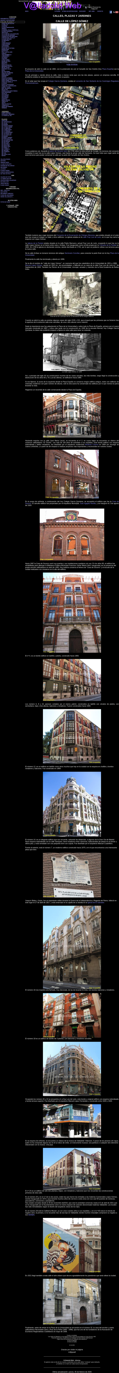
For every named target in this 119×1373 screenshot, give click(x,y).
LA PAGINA (57, 11)
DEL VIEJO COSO (6, 154)
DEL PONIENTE (6, 151)
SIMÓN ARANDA (6, 100)
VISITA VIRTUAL (5, 183)
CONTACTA (100, 11)
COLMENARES (5, 40)
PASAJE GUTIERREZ (7, 78)
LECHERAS (5, 57)
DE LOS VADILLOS (6, 135)
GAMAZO (4, 53)
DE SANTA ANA (6, 145)
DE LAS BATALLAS (7, 133)
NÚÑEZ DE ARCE (6, 74)
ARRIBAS (4, 28)
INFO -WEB (91, 11)
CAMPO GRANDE (6, 113)
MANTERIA (4, 62)
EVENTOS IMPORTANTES (7, 172)
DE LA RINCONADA (7, 129)
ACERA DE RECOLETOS (8, 23)
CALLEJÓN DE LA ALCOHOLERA (10, 34)
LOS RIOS (3, 169)
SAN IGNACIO (5, 95)
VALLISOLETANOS (5, 159)
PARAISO (4, 76)
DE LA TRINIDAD (6, 131)
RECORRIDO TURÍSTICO (7, 193)
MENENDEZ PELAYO (7, 66)
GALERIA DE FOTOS (6, 177)
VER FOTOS (71, 65)
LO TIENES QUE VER (6, 178)
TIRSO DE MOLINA (6, 104)
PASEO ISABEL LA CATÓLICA (9, 80)
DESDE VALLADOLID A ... (7, 196)
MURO (3, 70)
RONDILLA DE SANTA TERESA (9, 91)
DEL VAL (4, 153)
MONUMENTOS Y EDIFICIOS (8, 18)
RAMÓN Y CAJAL (6, 87)
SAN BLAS (4, 93)
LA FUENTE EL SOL (7, 115)
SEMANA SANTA (5, 162)
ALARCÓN (4, 26)
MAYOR (3, 155)
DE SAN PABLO (6, 144)
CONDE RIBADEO (6, 43)
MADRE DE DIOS (6, 61)
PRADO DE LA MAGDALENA (9, 85)
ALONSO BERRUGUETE (8, 27)
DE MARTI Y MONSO (7, 137)
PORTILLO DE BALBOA (8, 84)
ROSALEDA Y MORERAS (8, 114)
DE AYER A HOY (5, 182)
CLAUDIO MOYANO (7, 39)
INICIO (27, 11)
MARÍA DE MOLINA (6, 65)
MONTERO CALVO (6, 69)
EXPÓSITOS (5, 50)
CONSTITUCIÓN (6, 44)
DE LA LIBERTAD (6, 128)
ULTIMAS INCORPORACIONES (70, 11)
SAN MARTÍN (5, 96)
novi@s (31, 1215)
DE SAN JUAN (5, 142)
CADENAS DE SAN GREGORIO (10, 36)
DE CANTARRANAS (7, 122)
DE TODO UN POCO (6, 173)
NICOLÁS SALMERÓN (7, 72)
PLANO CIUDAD (5, 185)
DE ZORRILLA (5, 147)
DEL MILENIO (5, 150)
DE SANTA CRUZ (6, 146)
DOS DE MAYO (5, 47)
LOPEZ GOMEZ (5, 60)
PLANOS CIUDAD (5, 170)
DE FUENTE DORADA (7, 125)
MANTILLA (4, 63)
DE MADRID (5, 136)
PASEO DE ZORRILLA (7, 82)
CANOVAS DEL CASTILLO (8, 37)
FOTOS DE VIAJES (5, 202)
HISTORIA (3, 160)
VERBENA (4, 107)
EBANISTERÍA (5, 49)
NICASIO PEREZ (6, 71)
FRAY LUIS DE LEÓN (7, 52)
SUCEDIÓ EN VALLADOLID (7, 165)
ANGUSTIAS (5, 32)
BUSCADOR (82, 11)
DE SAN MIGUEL (6, 141)
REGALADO (5, 89)
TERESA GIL (5, 101)
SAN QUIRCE (5, 97)
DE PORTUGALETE (7, 138)
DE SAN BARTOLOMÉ (7, 140)
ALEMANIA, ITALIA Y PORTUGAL (10, 30)
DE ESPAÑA (5, 124)
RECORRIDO (4, 167)
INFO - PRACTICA (5, 190)
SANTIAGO (4, 98)
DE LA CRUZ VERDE (7, 127)
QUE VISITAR (4, 192)
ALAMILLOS (5, 25)
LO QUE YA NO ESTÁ (6, 164)
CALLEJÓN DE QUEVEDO (8, 35)
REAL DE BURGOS (6, 88)
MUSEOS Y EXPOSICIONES (8, 20)
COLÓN (3, 41)
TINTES (3, 102)
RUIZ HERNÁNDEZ (6, 92)
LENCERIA (4, 58)
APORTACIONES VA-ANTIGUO (8, 180)
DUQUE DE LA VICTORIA (8, 48)
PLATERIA (4, 83)
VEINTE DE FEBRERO (7, 106)
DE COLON (4, 123)
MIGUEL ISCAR (5, 67)
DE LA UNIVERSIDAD (7, 132)
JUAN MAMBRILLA (6, 54)
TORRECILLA (5, 105)
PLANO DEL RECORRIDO (7, 195)
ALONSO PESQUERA (7, 31)
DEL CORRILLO (6, 149)
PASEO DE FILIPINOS (7, 79)
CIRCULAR (4, 120)
